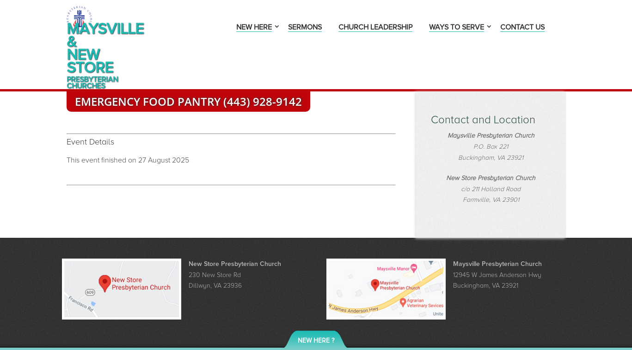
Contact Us (522, 28)
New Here (254, 28)
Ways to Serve (456, 28)
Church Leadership (375, 28)
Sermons (305, 28)
